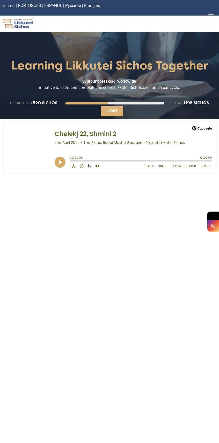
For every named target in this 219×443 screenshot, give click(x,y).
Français (92, 5)
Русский (73, 5)
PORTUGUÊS (29, 5)
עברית (8, 5)
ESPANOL (53, 5)
